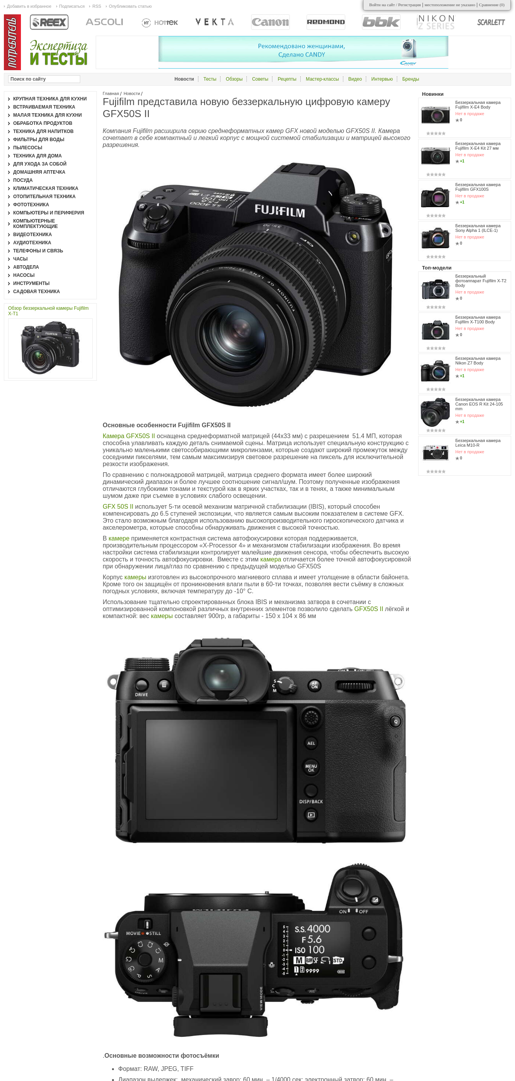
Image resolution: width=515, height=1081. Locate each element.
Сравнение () (492, 4)
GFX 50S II (118, 506)
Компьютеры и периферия (48, 213)
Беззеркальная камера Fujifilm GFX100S (478, 187)
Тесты (209, 79)
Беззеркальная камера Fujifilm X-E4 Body (478, 104)
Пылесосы (27, 147)
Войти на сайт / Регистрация (395, 4)
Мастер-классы (322, 79)
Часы (20, 259)
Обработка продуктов (42, 123)
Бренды (410, 79)
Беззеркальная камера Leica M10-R (478, 442)
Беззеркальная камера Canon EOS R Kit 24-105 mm (479, 404)
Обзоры (234, 79)
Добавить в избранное (29, 6)
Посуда (23, 180)
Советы (260, 79)
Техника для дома (37, 156)
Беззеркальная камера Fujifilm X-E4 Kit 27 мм (478, 145)
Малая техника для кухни (47, 115)
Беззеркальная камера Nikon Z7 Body (478, 360)
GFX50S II (369, 609)
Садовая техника (36, 291)
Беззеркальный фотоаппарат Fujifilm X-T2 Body (480, 281)
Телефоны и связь (38, 251)
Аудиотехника (32, 242)
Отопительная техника (44, 196)
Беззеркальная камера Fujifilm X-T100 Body (478, 319)
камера (271, 559)
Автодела (26, 267)
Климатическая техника (45, 188)
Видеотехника (32, 234)
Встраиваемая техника (44, 107)
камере (120, 538)
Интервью (382, 79)
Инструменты (31, 283)
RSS (96, 6)
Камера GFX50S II (130, 436)
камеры (136, 577)
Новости (132, 93)
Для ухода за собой (40, 164)
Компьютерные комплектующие (35, 223)
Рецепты (287, 79)
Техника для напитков (43, 131)
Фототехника (31, 204)
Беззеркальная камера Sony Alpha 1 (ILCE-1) (478, 228)
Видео (355, 79)
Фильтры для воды (38, 139)
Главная (111, 93)
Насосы (23, 275)
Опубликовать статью (130, 6)
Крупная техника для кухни (50, 99)
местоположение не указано (450, 4)
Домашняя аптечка (39, 172)
